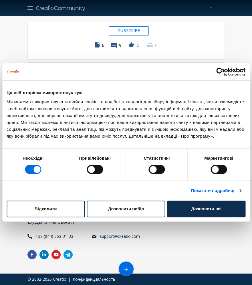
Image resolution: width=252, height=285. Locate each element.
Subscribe (129, 30)
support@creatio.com (120, 236)
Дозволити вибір (126, 208)
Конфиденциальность (94, 279)
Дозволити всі (206, 208)
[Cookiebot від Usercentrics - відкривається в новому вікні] (220, 72)
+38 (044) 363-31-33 (54, 236)
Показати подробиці (213, 190)
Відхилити (46, 208)
